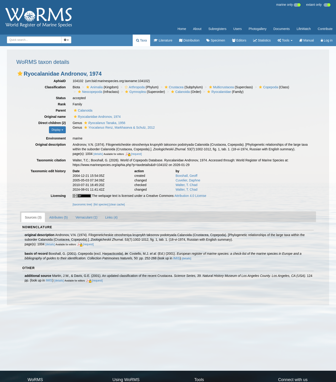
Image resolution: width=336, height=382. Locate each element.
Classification (55, 87)
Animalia (94, 87)
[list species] (101, 204)
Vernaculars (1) (87, 217)
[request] (136, 154)
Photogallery (258, 29)
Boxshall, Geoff (186, 176)
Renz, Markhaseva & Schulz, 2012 (119, 127)
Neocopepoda (89, 92)
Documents (281, 29)
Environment (56, 138)
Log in (327, 40)
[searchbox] (33, 40)
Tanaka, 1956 (104, 123)
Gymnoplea (135, 92)
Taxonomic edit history (48, 171)
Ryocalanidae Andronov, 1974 (97, 116)
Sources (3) (33, 217)
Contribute (325, 29)
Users (237, 29)
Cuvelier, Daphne (187, 180)
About (197, 29)
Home (182, 29)
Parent (61, 110)
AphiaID (60, 81)
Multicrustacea (221, 87)
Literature (163, 40)
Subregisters (217, 29)
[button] (20, 73)
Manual (306, 40)
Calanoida (180, 92)
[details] (98, 154)
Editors (239, 40)
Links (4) (111, 217)
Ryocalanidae (218, 92)
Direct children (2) (52, 123)
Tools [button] (285, 40)
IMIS (176, 258)
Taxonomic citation (51, 160)
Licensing (58, 196)
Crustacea (174, 87)
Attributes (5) (58, 217)
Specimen (215, 40)
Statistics (262, 40)
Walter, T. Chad (186, 185)
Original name (55, 116)
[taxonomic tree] (82, 204)
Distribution (189, 40)
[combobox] (34, 39)
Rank (62, 104)
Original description (50, 144)
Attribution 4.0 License (190, 196)
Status (61, 98)
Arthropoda (134, 87)
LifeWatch (304, 29)
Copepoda (268, 87)
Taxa (141, 40)
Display (57, 129)
